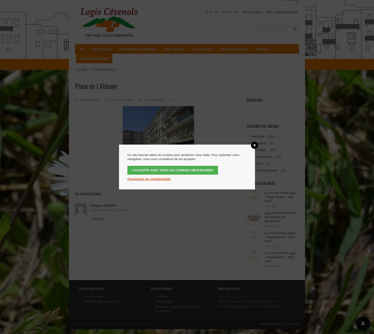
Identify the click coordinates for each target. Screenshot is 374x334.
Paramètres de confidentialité (149, 179)
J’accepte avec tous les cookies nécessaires (172, 170)
